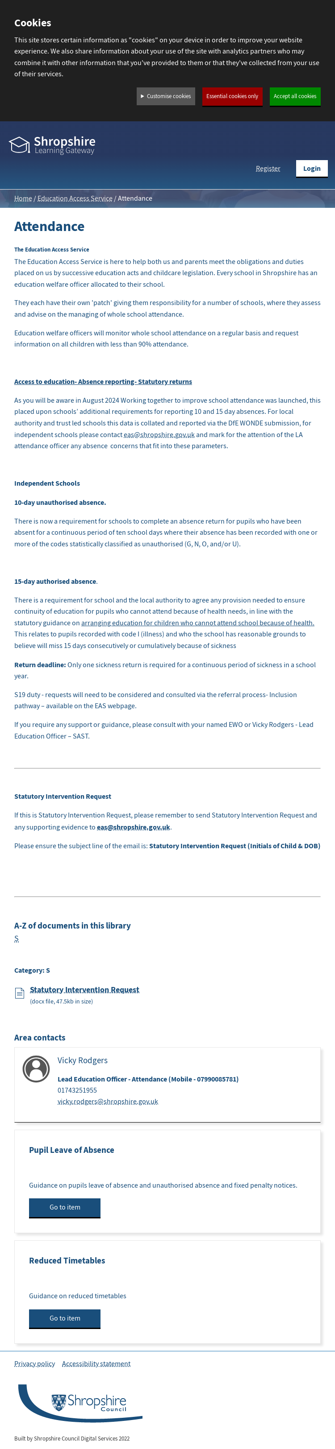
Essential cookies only (232, 96)
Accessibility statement (96, 1363)
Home (23, 198)
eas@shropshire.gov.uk (159, 434)
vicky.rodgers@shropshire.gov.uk (108, 1101)
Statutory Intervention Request (84, 989)
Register (268, 168)
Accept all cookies (295, 96)
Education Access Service (75, 198)
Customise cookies (169, 96)
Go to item (65, 1207)
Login (312, 168)
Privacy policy (34, 1363)
